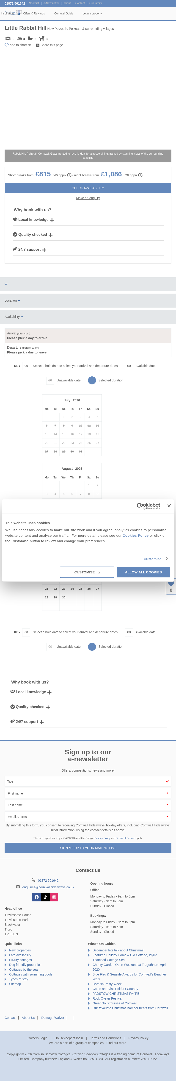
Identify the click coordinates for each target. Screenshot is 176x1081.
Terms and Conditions (105, 1038)
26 (89, 588)
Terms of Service (125, 838)
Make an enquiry (88, 198)
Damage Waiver (52, 1018)
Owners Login (37, 1038)
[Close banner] (169, 505)
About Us (28, 1018)
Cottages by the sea (23, 969)
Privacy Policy (102, 838)
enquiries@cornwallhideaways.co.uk (48, 887)
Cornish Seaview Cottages (14, 13)
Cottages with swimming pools (30, 974)
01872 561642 (15, 3)
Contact (10, 1018)
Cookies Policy (136, 535)
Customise (153, 559)
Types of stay (18, 979)
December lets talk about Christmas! (118, 950)
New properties (20, 950)
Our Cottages (52, 13)
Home (31, 13)
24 (72, 588)
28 (46, 597)
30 (63, 597)
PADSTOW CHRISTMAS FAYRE (116, 993)
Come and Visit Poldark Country (115, 989)
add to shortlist (20, 45)
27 (97, 588)
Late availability (20, 955)
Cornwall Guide (133, 13)
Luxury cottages (20, 960)
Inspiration (76, 13)
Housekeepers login (69, 1038)
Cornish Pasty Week (107, 984)
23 (63, 588)
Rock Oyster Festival (107, 998)
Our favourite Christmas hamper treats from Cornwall (130, 1008)
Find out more (116, 1043)
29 (55, 597)
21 (46, 588)
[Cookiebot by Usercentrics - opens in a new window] (140, 506)
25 (80, 588)
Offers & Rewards (103, 13)
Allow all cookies (143, 572)
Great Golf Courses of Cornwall (115, 1003)
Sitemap (15, 984)
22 (55, 588)
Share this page (52, 45)
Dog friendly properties (25, 965)
